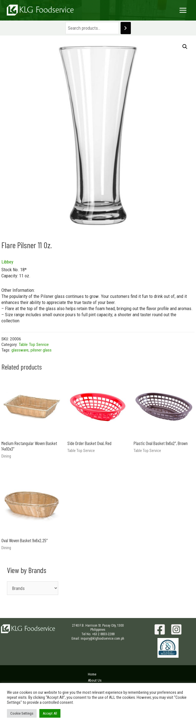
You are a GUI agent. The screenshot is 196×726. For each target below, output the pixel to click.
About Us (94, 680)
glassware (20, 350)
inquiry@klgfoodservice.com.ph (102, 638)
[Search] (126, 28)
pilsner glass (41, 350)
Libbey (7, 262)
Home (92, 674)
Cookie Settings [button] (21, 713)
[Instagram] (176, 629)
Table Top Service (34, 344)
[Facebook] (160, 629)
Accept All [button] (50, 713)
